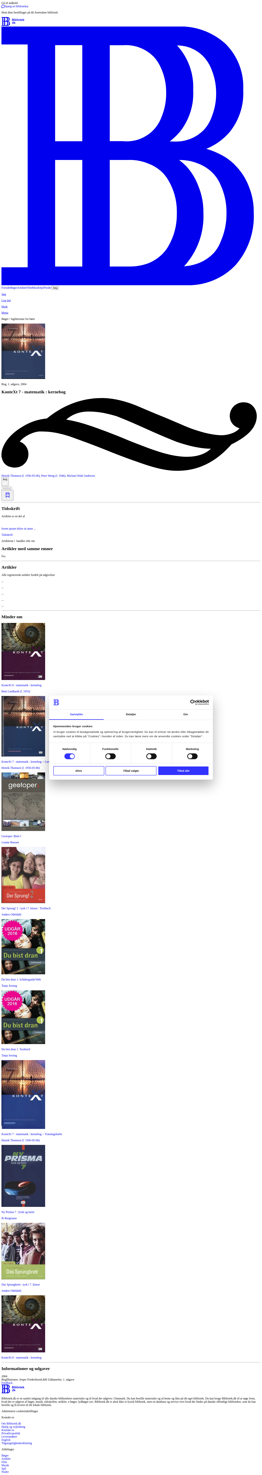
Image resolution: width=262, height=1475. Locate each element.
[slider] (131, 355)
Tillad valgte (131, 770)
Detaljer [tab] (131, 714)
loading (7, 488)
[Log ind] (131, 300)
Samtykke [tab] (76, 714)
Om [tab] (185, 714)
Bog (5, 482)
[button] (131, 1378)
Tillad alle (183, 770)
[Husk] (131, 306)
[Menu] (131, 312)
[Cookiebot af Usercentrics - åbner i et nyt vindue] (193, 702)
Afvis (78, 770)
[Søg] (131, 294)
